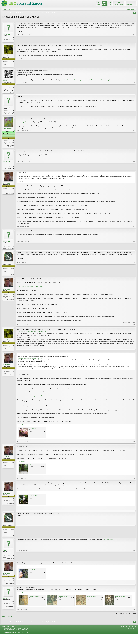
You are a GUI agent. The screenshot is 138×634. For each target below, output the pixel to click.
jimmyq (5, 81)
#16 (134, 560)
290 (13, 61)
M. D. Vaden (6, 184)
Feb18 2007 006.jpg (120, 598)
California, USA (10, 66)
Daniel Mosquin (7, 129)
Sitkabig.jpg (32, 466)
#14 (134, 510)
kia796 (5, 600)
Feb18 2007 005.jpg (62, 598)
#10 (134, 326)
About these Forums (131, 4)
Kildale (5, 552)
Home (130, 628)
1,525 (12, 269)
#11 (134, 351)
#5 (134, 147)
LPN (4, 264)
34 (13, 555)
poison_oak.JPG (33, 497)
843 (13, 189)
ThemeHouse (24, 631)
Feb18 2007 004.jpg (91, 598)
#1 (134, 40)
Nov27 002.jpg (32, 430)
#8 (134, 249)
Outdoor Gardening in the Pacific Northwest (19, 19)
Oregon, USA (11, 41)
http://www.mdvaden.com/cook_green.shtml (29, 288)
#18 (134, 612)
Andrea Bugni (38, 19)
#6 (134, 169)
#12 (134, 443)
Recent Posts (6, 9)
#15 (134, 537)
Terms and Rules (132, 630)
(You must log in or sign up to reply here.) (126, 615)
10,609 (12, 141)
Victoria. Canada (10, 560)
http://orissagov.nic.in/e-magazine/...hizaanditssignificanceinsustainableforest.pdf (87, 80)
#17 (134, 585)
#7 (134, 227)
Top (132, 628)
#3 (134, 92)
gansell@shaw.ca (108, 541)
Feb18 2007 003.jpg (34, 598)
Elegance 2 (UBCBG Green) (8, 628)
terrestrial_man (7, 56)
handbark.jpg (32, 571)
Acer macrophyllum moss (24, 122)
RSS (135, 628)
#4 (134, 114)
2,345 (12, 86)
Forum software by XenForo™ (15, 630)
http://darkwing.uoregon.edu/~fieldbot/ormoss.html (31, 332)
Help (127, 628)
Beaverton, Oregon (10, 194)
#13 (134, 480)
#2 (134, 65)
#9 (134, 275)
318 (13, 604)
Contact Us (121, 628)
